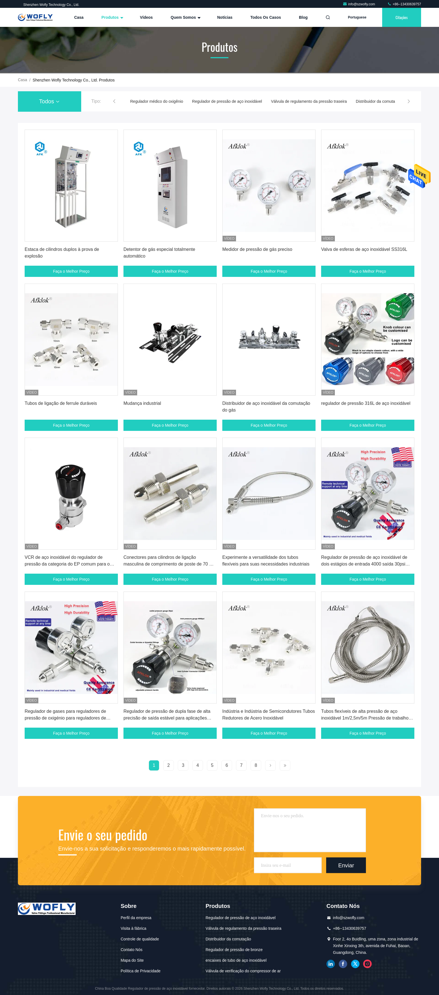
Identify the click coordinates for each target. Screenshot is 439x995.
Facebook (343, 964)
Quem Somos (185, 17)
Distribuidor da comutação (378, 101)
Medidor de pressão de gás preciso (257, 249)
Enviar (346, 865)
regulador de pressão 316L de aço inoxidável (365, 403)
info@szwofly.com (359, 4)
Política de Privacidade (140, 971)
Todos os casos (265, 17)
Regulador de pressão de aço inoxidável (227, 101)
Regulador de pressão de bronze (234, 949)
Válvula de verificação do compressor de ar (243, 971)
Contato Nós (132, 949)
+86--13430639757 (404, 4)
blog (303, 17)
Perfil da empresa (136, 917)
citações (402, 17)
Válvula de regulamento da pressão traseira (309, 101)
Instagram (367, 964)
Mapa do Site (132, 960)
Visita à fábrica (133, 928)
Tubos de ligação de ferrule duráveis (61, 403)
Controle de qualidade (140, 939)
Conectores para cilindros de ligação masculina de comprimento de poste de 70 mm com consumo (170, 564)
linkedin (330, 964)
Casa (78, 17)
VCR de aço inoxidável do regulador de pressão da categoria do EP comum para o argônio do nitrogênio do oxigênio (67, 564)
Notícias (224, 17)
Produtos (111, 17)
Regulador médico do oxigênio (156, 101)
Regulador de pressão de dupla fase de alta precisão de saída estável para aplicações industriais (166, 718)
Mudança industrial (142, 403)
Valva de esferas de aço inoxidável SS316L (364, 249)
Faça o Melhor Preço (71, 271)
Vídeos (146, 17)
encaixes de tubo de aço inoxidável (236, 960)
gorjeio (355, 964)
